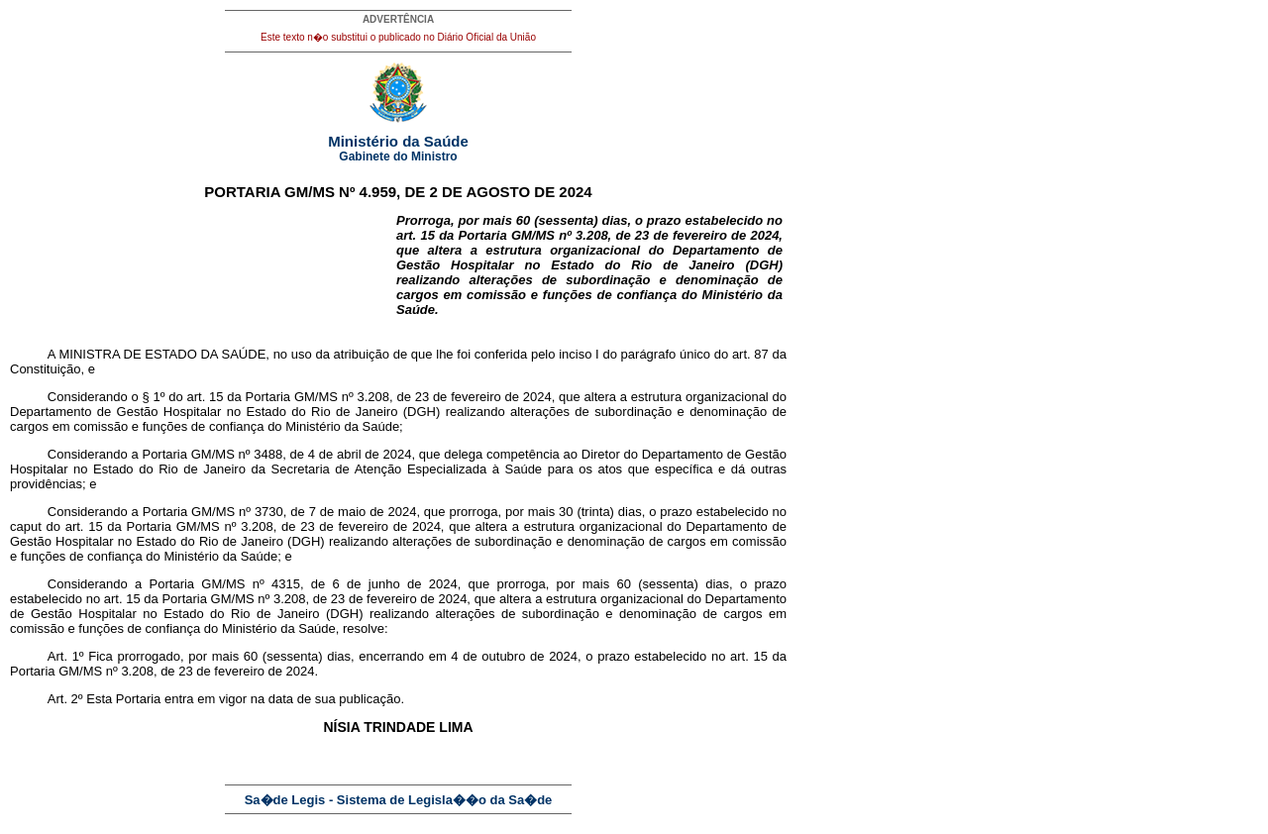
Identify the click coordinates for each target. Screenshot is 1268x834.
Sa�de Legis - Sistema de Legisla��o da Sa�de (399, 799)
